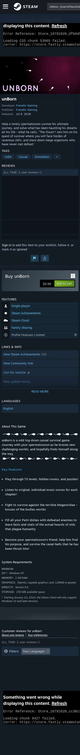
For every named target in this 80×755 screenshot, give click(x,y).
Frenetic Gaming (26, 108)
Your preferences (38, 637)
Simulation (42, 159)
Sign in (6, 247)
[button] (40, 175)
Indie (8, 159)
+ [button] (57, 159)
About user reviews (13, 637)
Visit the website (17, 375)
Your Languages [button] (34, 654)
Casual (23, 159)
